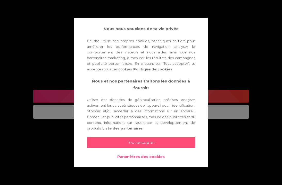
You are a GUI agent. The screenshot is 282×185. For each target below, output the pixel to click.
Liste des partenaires (122, 128)
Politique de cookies (152, 69)
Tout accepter (141, 142)
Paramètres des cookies (141, 156)
